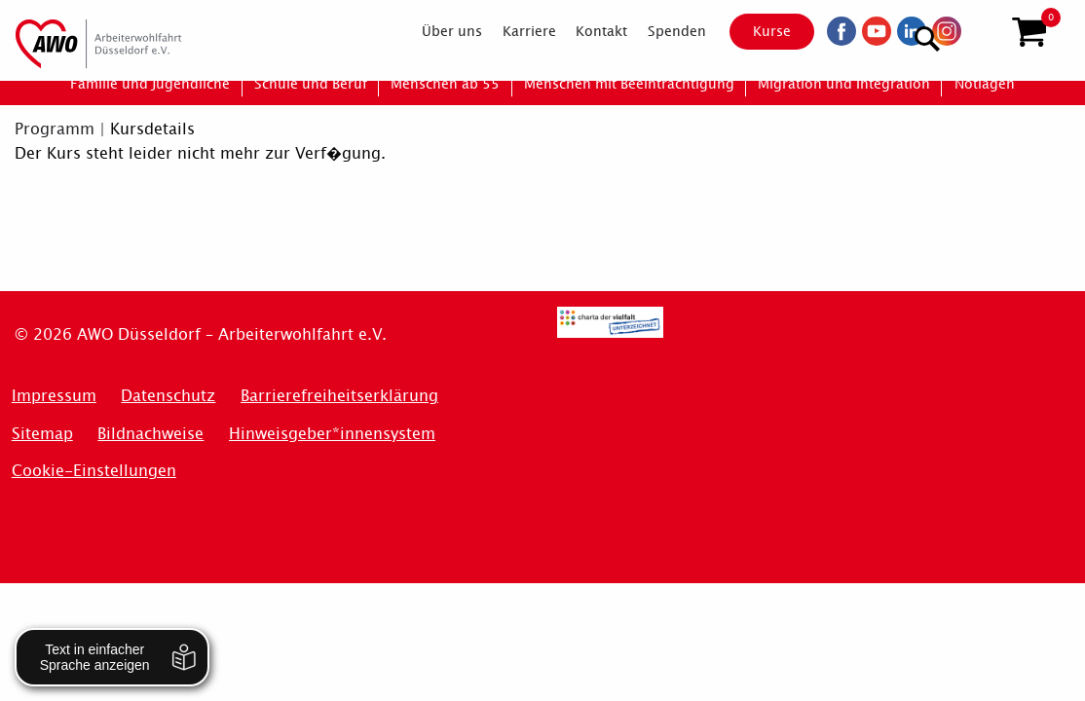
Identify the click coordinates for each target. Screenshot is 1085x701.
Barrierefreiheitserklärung (339, 396)
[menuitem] (434, 31)
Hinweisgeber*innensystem (332, 434)
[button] (1029, 32)
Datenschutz (168, 396)
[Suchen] (981, 30)
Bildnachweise (150, 434)
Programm (54, 129)
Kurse (755, 31)
